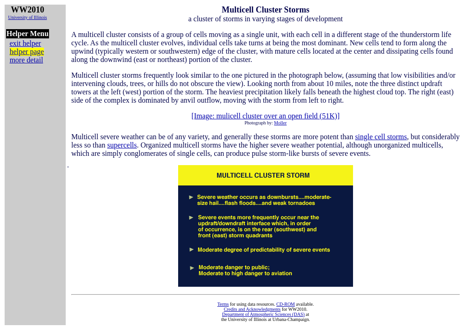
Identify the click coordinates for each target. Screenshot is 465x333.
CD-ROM (285, 304)
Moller (280, 122)
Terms (223, 304)
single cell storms (381, 137)
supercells (122, 145)
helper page (27, 52)
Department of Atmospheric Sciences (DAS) (263, 314)
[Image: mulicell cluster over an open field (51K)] (266, 116)
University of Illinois (27, 17)
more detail (26, 60)
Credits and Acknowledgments (252, 309)
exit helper (25, 43)
